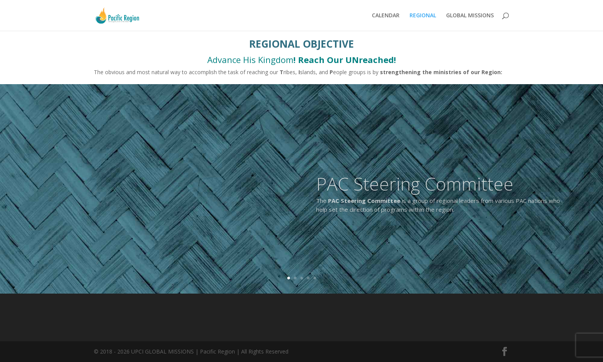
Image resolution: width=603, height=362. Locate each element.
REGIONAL (423, 16)
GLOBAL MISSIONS (470, 16)
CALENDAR (386, 16)
